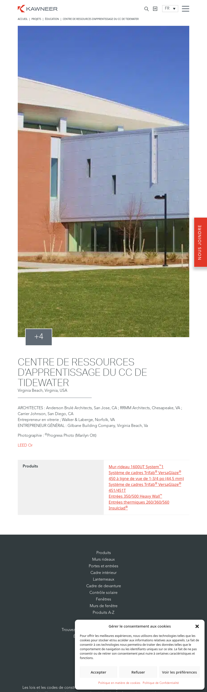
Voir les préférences (179, 672)
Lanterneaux (103, 580)
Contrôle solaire (103, 593)
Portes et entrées (103, 566)
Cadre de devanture (103, 586)
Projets (36, 19)
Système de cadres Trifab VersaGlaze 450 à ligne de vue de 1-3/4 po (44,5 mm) (146, 475)
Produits (103, 553)
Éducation (52, 19)
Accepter (98, 672)
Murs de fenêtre (104, 606)
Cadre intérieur (103, 573)
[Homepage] (38, 8)
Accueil (23, 19)
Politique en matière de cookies (119, 683)
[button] (197, 626)
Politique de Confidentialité (161, 683)
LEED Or (25, 446)
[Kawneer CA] (155, 9)
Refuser (138, 672)
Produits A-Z (103, 613)
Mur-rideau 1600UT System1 (136, 466)
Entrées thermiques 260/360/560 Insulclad (139, 505)
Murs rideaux (103, 560)
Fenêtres (103, 600)
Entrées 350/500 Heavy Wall (135, 496)
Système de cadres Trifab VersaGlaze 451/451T (145, 487)
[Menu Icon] (187, 9)
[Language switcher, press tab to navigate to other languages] (170, 8)
